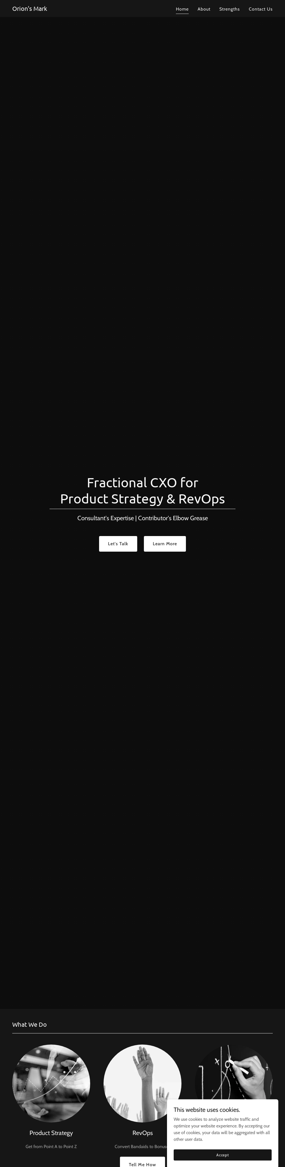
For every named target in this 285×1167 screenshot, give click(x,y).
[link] (29, 9)
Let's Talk (118, 543)
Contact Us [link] (261, 9)
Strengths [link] (229, 9)
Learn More (165, 543)
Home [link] (182, 9)
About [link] (204, 9)
